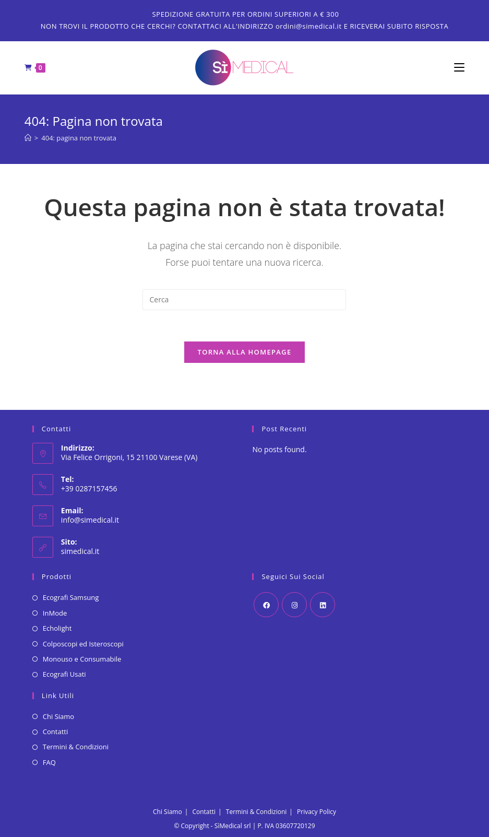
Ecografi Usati (64, 674)
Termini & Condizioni (76, 746)
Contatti (55, 731)
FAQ (49, 762)
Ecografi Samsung (71, 597)
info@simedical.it (90, 520)
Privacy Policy (316, 811)
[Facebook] (266, 604)
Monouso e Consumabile (82, 659)
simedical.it (80, 551)
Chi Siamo (58, 716)
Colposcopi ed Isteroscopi (83, 644)
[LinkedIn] (322, 604)
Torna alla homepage (245, 352)
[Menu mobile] (459, 68)
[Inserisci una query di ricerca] (244, 299)
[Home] (28, 138)
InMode (55, 613)
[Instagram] (294, 604)
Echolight (57, 628)
